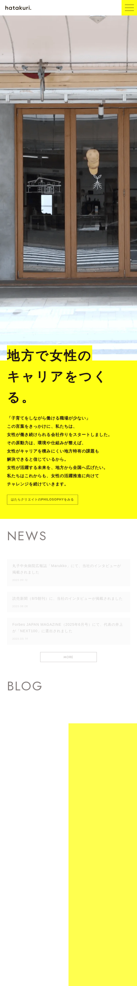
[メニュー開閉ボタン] (129, 7)
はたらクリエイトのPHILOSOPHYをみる (42, 500)
